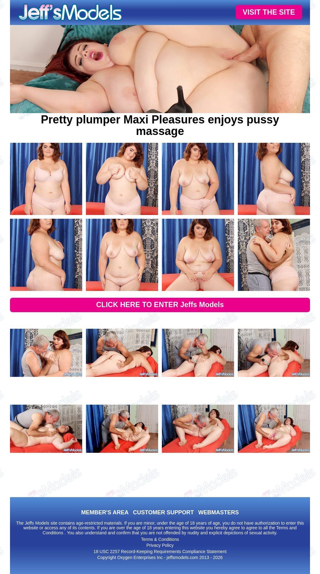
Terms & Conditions (160, 539)
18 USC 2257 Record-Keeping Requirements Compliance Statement (160, 551)
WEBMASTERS (218, 512)
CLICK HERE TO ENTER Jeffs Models (160, 305)
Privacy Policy (159, 545)
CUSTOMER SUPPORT (163, 512)
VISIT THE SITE (269, 12)
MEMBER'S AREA (105, 512)
